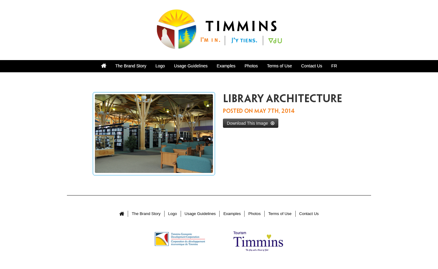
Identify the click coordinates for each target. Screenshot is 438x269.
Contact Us (311, 65)
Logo (160, 65)
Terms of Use (279, 65)
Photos (251, 65)
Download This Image (250, 123)
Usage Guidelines (191, 65)
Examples (226, 65)
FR (334, 65)
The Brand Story (130, 65)
